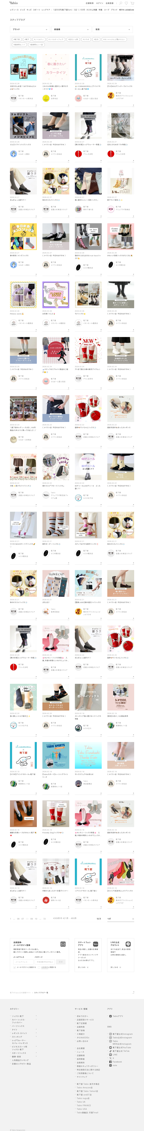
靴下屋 (17, 39)
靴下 (27, 39)
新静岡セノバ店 (37, 45)
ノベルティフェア (57, 39)
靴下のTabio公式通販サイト (20, 993)
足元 (97, 39)
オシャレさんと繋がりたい (115, 39)
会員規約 (44, 967)
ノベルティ (39, 39)
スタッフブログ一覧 (41, 993)
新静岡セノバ (20, 45)
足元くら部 (73, 39)
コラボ (86, 39)
